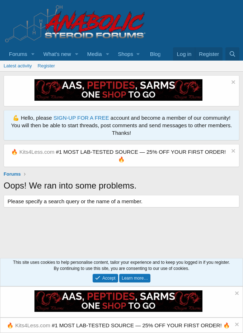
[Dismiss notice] (232, 83)
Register (46, 65)
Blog (155, 54)
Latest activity (18, 65)
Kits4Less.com (37, 152)
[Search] (232, 54)
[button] (33, 54)
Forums (18, 54)
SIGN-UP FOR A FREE (81, 118)
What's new (57, 54)
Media (94, 54)
